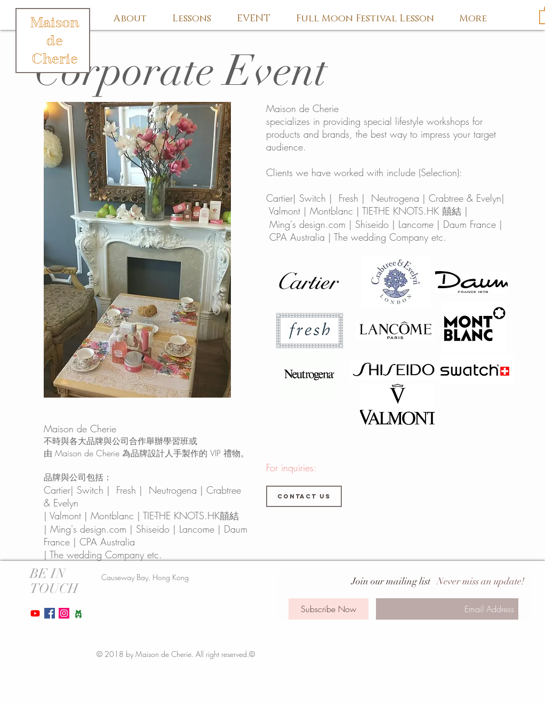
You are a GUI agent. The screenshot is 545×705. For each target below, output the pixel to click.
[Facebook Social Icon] (49, 613)
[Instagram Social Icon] (64, 613)
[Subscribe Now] (328, 609)
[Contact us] (304, 496)
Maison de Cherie (54, 40)
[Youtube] (35, 613)
